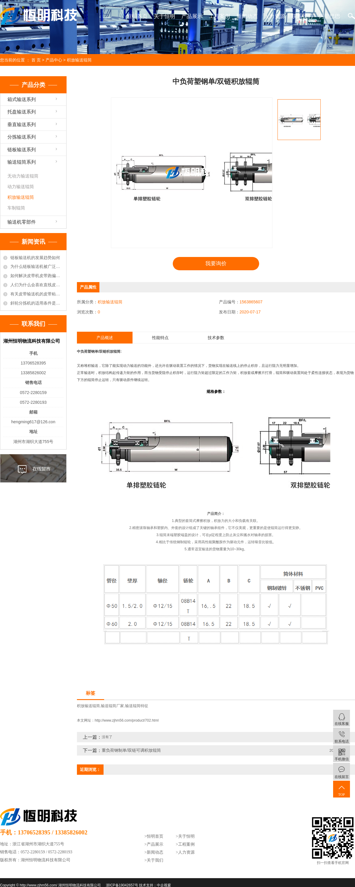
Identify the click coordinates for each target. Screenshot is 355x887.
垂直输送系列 (21, 124)
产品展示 (192, 16)
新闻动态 (247, 16)
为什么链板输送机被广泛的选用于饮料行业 (36, 266)
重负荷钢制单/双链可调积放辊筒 (131, 750)
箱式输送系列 (21, 99)
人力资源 (274, 16)
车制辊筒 (16, 207)
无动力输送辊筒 (22, 175)
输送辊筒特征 (136, 706)
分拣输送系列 (21, 136)
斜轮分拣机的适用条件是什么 (36, 303)
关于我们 (155, 860)
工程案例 (219, 16)
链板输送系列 (21, 149)
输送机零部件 (21, 221)
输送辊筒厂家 (112, 706)
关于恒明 (164, 16)
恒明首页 (137, 16)
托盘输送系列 (21, 111)
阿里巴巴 (329, 16)
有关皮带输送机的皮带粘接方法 (36, 294)
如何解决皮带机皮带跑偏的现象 (36, 275)
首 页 (36, 60)
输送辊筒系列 (21, 162)
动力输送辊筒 (20, 186)
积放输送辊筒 (79, 60)
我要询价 (216, 263)
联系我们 (302, 16)
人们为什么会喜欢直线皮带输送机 (36, 284)
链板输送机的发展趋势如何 (35, 257)
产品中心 (54, 60)
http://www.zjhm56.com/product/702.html (127, 720)
